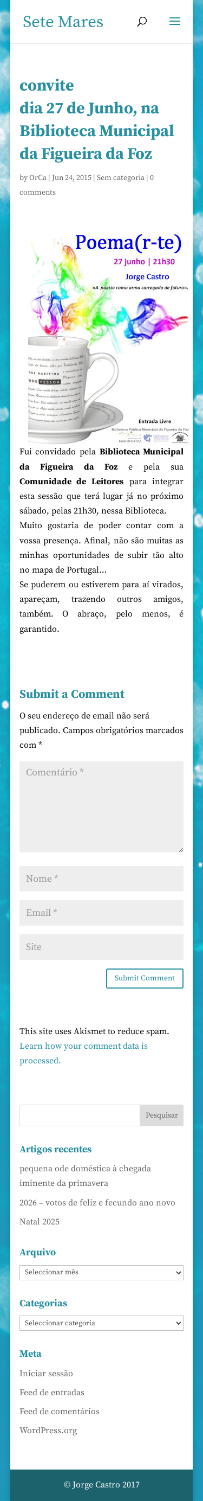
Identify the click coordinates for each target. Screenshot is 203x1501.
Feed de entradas (51, 1392)
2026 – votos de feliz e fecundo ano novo (97, 1202)
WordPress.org (48, 1430)
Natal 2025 (39, 1221)
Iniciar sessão (46, 1373)
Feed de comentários (59, 1411)
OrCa (38, 178)
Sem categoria (121, 178)
